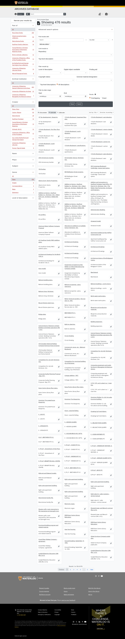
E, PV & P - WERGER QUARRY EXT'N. (101, 458)
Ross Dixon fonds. (23, 33)
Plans (23, 180)
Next (91, 569)
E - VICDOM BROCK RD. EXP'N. (73, 433)
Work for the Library (94, 588)
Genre (14, 172)
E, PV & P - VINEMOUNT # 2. (73, 456)
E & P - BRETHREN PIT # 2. (46, 437)
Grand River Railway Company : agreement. (48, 540)
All (13, 29)
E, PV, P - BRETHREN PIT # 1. (73, 468)
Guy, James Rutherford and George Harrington (23, 139)
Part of (14, 25)
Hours (66, 591)
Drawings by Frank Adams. (99, 411)
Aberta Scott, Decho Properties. (48, 181)
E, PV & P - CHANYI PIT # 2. (72, 445)
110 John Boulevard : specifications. (75, 145)
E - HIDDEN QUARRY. (71, 422)
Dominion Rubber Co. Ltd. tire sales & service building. (101, 398)
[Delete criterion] (112, 40)
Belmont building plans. (46, 280)
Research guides (44, 588)
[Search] (46, 14)
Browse (20, 14)
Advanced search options (48, 29)
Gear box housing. (70, 529)
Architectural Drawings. (72, 253)
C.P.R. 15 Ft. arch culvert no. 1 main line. (101, 384)
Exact (104, 98)
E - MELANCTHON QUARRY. (99, 423)
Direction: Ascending (106, 112)
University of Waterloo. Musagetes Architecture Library (23, 95)
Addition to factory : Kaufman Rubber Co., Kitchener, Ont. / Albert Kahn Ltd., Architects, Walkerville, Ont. (49, 195)
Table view (61, 112)
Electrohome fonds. (23, 41)
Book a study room (69, 588)
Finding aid (93, 69)
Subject (15, 166)
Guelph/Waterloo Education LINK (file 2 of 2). (48, 554)
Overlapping (95, 98)
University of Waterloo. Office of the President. (23, 133)
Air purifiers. (42, 215)
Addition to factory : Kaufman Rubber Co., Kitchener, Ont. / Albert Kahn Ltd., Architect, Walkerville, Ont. (76, 186)
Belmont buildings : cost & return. (101, 284)
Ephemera (23, 193)
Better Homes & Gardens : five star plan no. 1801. (75, 300)
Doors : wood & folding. (72, 411)
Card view (52, 112)
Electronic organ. (70, 504)
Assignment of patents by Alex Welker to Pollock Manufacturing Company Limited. (74, 266)
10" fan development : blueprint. (48, 117)
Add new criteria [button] (44, 44)
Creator (15, 102)
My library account (44, 594)
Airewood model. (96, 221)
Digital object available (72, 69)
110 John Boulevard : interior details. (101, 129)
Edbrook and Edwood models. (48, 473)
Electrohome (23, 116)
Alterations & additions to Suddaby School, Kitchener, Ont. (75, 227)
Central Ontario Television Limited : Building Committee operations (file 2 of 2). (101, 335)
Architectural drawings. (72, 242)
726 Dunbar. (42, 169)
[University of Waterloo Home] (21, 2)
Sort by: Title (93, 112)
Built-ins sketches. (70, 324)
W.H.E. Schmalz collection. (23, 55)
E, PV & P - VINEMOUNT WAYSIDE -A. (101, 446)
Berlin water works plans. (98, 296)
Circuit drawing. (69, 336)
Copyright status (44, 77)
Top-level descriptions (48, 84)
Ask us (90, 594)
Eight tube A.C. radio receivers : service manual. (100, 495)
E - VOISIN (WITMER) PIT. (98, 434)
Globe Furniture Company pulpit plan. (100, 537)
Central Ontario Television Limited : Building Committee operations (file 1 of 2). (49, 327)
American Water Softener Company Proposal (49, 227)
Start (40, 93)
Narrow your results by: (23, 20)
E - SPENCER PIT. (43, 426)
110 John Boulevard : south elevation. (47, 144)
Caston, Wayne (23, 113)
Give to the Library (93, 591)
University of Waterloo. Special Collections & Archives (23, 87)
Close (47, 19)
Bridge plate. (42, 314)
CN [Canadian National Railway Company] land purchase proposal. (49, 345)
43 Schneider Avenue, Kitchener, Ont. (74, 159)
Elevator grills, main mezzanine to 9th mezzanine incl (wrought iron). (49, 510)
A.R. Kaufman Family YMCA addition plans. (49, 241)
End (65, 93)
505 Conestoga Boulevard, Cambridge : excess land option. (100, 167)
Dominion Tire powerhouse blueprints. (47, 401)
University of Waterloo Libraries (23, 144)
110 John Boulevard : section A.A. (100, 142)
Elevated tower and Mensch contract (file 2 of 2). (102, 509)
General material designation (87, 77)
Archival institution (19, 79)
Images (23, 183)
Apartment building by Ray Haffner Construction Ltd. (101, 233)
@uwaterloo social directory (79, 624)
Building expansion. (96, 322)
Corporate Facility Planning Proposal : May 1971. (49, 375)
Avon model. (42, 268)
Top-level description (46, 59)
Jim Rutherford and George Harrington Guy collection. (23, 64)
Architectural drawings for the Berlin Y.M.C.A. (49, 255)
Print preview (42, 112)
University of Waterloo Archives (23, 91)
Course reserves (44, 591)
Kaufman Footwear (23, 119)
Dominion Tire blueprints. (72, 399)
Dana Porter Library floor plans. (74, 387)
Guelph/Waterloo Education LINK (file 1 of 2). (101, 551)
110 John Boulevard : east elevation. (101, 117)
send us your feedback (68, 600)
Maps (23, 189)
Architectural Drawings (98, 247)
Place (14, 160)
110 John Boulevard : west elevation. (101, 154)
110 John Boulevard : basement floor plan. (75, 118)
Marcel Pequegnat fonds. (23, 74)
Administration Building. (98, 210)
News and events (69, 594)
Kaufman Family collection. (23, 44)
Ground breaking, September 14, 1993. (74, 542)
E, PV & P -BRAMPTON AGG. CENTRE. (49, 461)
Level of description (20, 198)
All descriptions (63, 84)
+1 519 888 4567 (21, 615)
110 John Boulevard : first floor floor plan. (49, 130)
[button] (100, 14)
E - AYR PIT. (42, 414)
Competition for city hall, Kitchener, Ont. (101, 352)
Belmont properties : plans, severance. (73, 285)
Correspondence (23, 186)
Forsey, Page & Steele (23, 148)
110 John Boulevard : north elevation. (73, 132)
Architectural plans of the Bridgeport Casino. (102, 259)
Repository (42, 51)
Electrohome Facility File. (46, 498)
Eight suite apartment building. (74, 479)
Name (14, 153)
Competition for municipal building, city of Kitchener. (75, 362)
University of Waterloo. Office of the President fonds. (23, 59)
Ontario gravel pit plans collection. (23, 37)
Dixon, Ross (23, 109)
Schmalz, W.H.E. (23, 129)
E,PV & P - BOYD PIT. (97, 470)
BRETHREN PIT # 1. (70, 313)
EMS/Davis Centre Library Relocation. (72, 516)
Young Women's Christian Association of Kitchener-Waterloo (23, 124)
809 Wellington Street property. (74, 172)
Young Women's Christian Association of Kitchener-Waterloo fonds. (23, 49)
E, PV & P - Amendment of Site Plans (49, 449)
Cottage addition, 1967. (71, 375)
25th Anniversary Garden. (46, 158)
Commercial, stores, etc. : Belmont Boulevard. (75, 348)
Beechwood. (94, 272)
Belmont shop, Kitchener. (46, 291)
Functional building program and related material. (48, 526)
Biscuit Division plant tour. (46, 303)
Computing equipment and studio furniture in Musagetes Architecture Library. (101, 367)
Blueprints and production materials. (99, 308)
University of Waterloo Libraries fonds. (23, 69)
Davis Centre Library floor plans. (48, 388)
